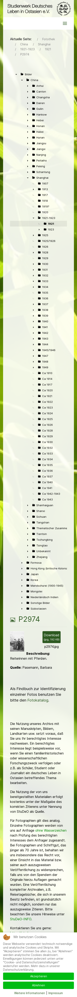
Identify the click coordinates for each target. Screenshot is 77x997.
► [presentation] (28, 86)
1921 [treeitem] (51, 223)
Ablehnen (38, 985)
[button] (65, 23)
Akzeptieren (38, 976)
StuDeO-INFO (20, 919)
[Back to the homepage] (38, 8)
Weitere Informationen (29, 993)
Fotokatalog (37, 700)
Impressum (55, 993)
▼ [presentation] (16, 74)
